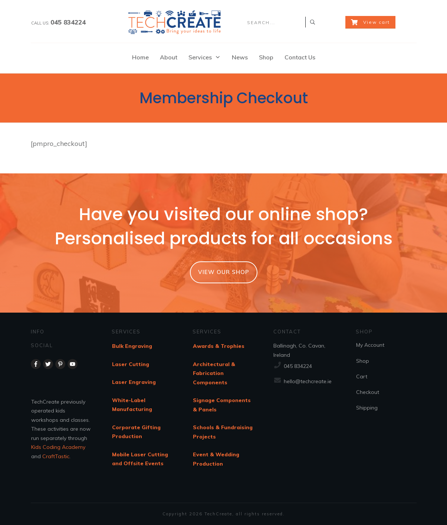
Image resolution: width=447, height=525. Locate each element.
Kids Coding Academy (58, 447)
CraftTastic (55, 456)
